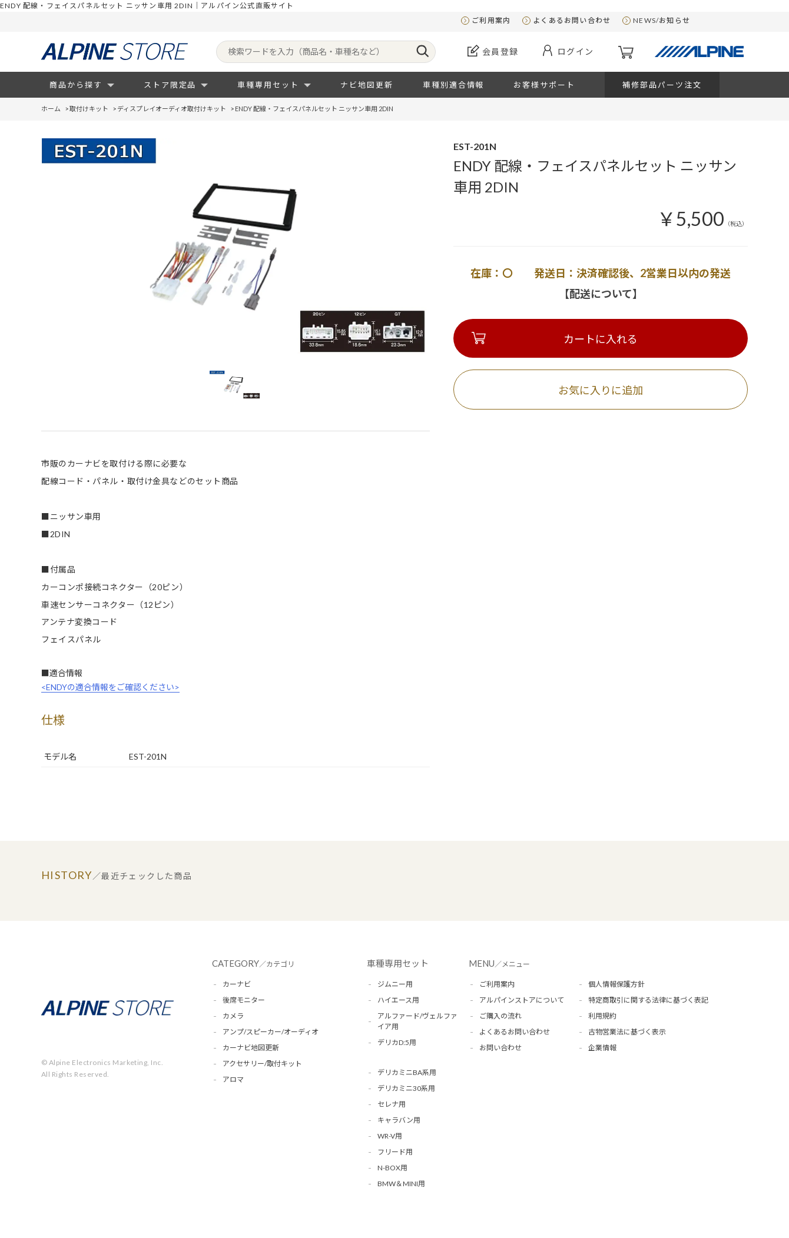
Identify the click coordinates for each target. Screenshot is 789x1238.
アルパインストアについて (521, 1000)
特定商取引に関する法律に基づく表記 (648, 1000)
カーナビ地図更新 (251, 1047)
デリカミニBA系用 (406, 1072)
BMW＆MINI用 (401, 1183)
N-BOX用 (392, 1167)
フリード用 (395, 1151)
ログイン (576, 51)
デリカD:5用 (396, 1042)
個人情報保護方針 (616, 984)
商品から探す (75, 84)
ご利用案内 (491, 20)
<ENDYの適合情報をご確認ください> (110, 687)
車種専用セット (268, 84)
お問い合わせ (500, 1047)
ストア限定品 (170, 84)
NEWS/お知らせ (661, 20)
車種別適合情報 (454, 84)
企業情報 (602, 1047)
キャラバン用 (398, 1120)
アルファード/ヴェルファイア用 (417, 1021)
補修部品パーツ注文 (662, 84)
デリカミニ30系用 (406, 1088)
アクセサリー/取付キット (262, 1063)
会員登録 (500, 51)
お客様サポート (544, 84)
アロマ (233, 1079)
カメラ (233, 1015)
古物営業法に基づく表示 (627, 1031)
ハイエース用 (398, 1000)
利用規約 (602, 1015)
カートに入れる (600, 338)
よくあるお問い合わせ (572, 20)
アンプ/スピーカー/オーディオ (271, 1031)
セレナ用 (391, 1104)
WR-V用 (389, 1135)
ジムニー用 (395, 984)
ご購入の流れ (500, 1015)
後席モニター (244, 1000)
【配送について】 (601, 293)
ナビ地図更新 (366, 84)
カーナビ (237, 984)
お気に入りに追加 (600, 390)
